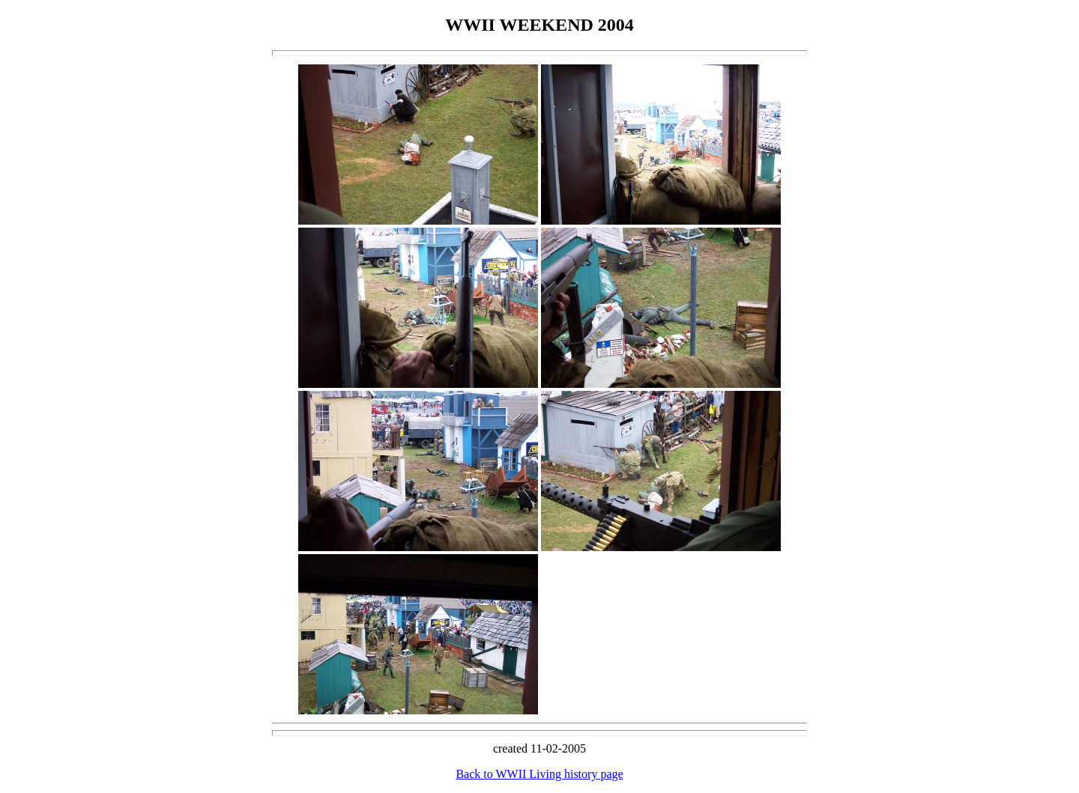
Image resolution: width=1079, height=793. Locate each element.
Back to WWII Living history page (539, 774)
